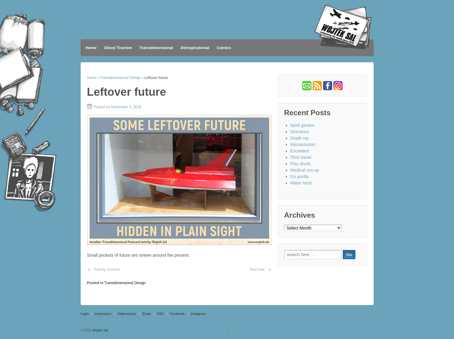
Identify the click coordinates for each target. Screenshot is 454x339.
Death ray (299, 138)
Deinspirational (194, 47)
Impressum (103, 314)
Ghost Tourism (118, 47)
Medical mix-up (304, 170)
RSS (160, 314)
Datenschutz (127, 314)
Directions (299, 131)
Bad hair (257, 269)
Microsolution (302, 144)
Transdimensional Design (120, 78)
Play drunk (300, 163)
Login (85, 314)
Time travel (300, 157)
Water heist (301, 182)
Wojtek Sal (99, 330)
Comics (224, 47)
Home (90, 47)
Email (146, 314)
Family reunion (107, 269)
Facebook (177, 314)
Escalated (299, 150)
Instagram (198, 314)
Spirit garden (302, 125)
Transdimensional (156, 47)
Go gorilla (299, 176)
